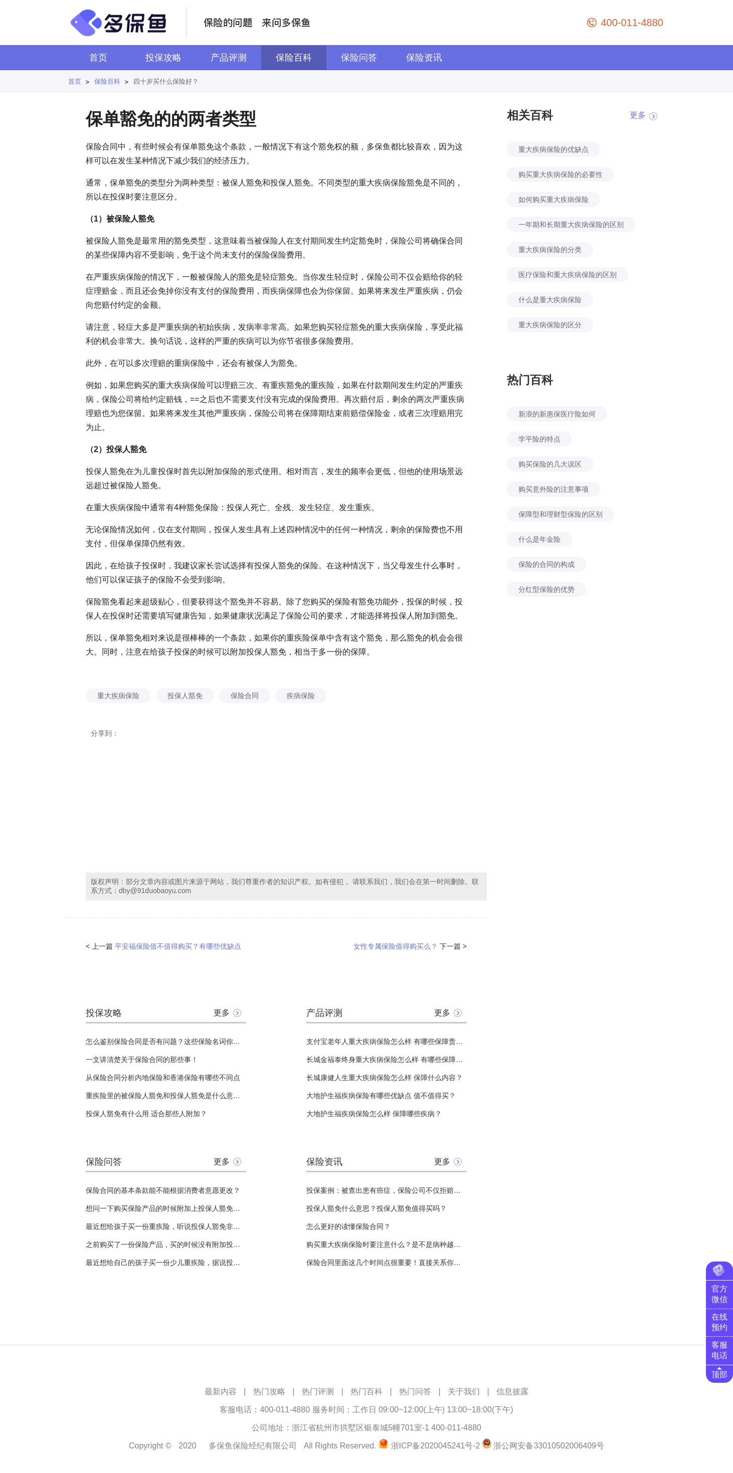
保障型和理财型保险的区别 (560, 514)
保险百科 (294, 58)
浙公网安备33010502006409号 (548, 1445)
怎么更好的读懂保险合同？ (348, 1226)
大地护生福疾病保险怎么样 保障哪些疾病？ (374, 1114)
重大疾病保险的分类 (550, 250)
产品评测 (229, 58)
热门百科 (366, 1391)
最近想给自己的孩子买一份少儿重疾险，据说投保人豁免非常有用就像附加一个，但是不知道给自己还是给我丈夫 (166, 1262)
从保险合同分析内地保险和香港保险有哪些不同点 (163, 1078)
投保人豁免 (185, 696)
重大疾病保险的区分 (550, 325)
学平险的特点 (539, 439)
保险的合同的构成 (546, 564)
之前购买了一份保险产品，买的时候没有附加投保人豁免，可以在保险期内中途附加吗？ (166, 1244)
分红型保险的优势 (546, 589)
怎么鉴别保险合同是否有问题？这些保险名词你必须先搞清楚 (166, 1041)
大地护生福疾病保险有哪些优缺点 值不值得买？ (381, 1096)
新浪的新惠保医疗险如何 (557, 414)
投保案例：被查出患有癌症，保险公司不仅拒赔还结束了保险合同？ (386, 1190)
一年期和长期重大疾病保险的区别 (571, 225)
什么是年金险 (539, 539)
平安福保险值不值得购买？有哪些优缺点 (178, 946)
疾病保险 (301, 696)
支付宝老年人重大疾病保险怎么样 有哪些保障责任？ (386, 1041)
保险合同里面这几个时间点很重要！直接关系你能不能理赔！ (386, 1262)
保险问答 (359, 58)
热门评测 (318, 1391)
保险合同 (245, 696)
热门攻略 (269, 1391)
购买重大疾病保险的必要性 (560, 174)
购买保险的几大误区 (550, 464)
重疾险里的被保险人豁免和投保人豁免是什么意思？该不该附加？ (166, 1096)
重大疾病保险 (118, 696)
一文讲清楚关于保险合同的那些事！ (142, 1060)
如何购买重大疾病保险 (553, 199)
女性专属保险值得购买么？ (395, 946)
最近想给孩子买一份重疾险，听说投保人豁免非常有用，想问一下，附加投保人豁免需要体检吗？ (166, 1226)
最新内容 (221, 1391)
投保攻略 (163, 58)
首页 (98, 58)
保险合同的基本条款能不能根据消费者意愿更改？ (163, 1190)
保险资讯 (424, 58)
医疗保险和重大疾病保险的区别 (567, 275)
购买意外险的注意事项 (553, 489)
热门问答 (415, 1391)
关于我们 (464, 1391)
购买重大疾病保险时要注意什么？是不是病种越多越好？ (386, 1244)
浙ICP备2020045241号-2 (435, 1445)
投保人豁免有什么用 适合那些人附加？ (146, 1114)
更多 (222, 1012)
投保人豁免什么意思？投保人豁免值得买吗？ (376, 1208)
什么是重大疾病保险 (550, 300)
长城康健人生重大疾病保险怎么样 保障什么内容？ (384, 1078)
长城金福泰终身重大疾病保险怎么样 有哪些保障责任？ (386, 1060)
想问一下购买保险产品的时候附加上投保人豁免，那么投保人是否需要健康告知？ (166, 1208)
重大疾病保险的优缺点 (553, 149)
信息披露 (512, 1391)
